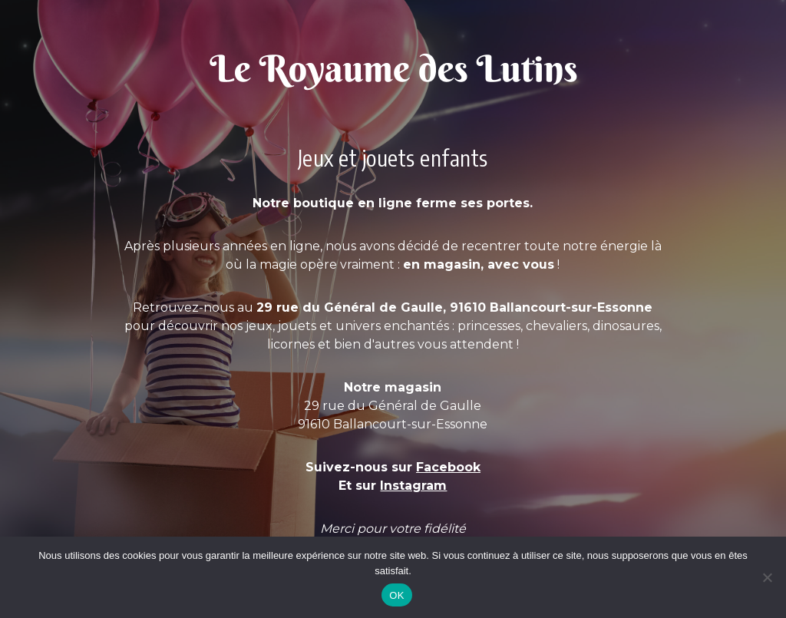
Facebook (448, 467)
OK (396, 595)
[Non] (766, 577)
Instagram (413, 485)
